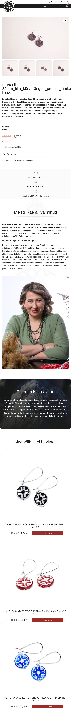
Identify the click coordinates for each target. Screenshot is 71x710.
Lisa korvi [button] (47, 533)
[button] (65, 21)
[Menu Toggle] (45, 6)
